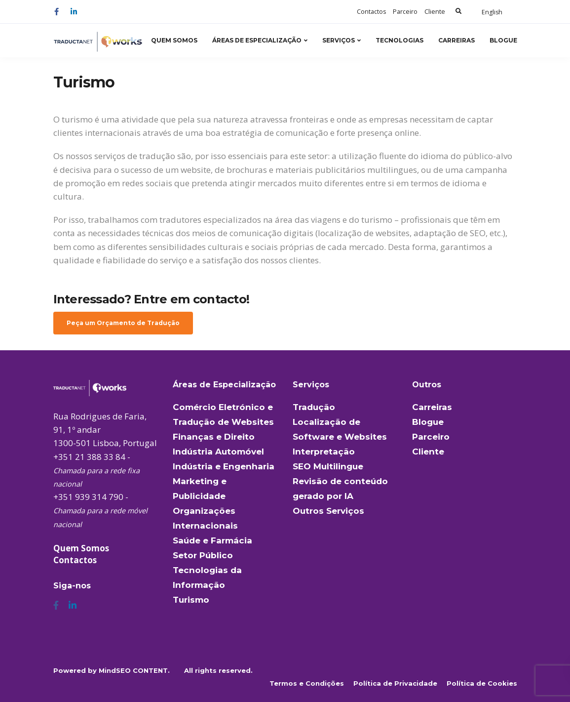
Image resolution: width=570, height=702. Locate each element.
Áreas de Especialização (257, 40)
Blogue (503, 40)
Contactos (371, 11)
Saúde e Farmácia (212, 540)
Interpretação (324, 451)
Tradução (314, 407)
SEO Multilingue (328, 466)
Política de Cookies (482, 683)
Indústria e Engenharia (223, 466)
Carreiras (456, 40)
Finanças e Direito (214, 437)
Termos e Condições (306, 683)
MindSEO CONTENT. (134, 670)
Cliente (434, 11)
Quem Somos (174, 40)
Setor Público (203, 555)
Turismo (191, 600)
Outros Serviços (328, 511)
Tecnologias (399, 40)
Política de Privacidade (395, 683)
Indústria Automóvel (218, 451)
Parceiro (405, 11)
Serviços (338, 40)
